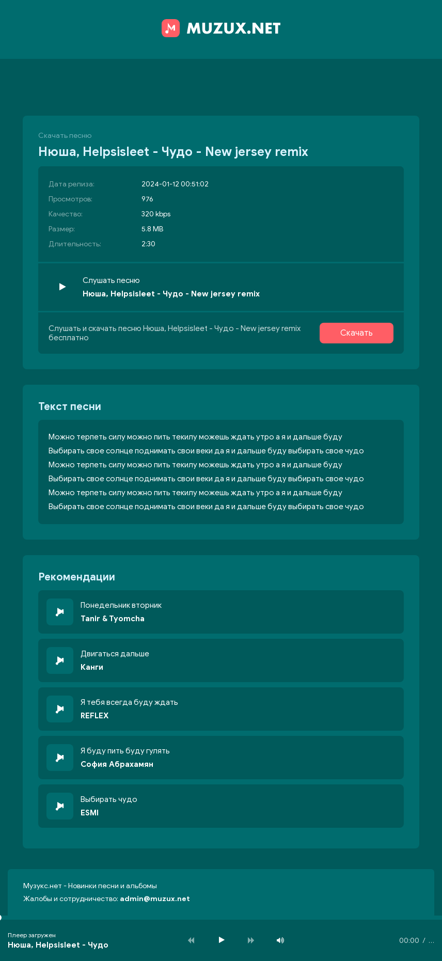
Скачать (356, 333)
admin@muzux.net (155, 898)
